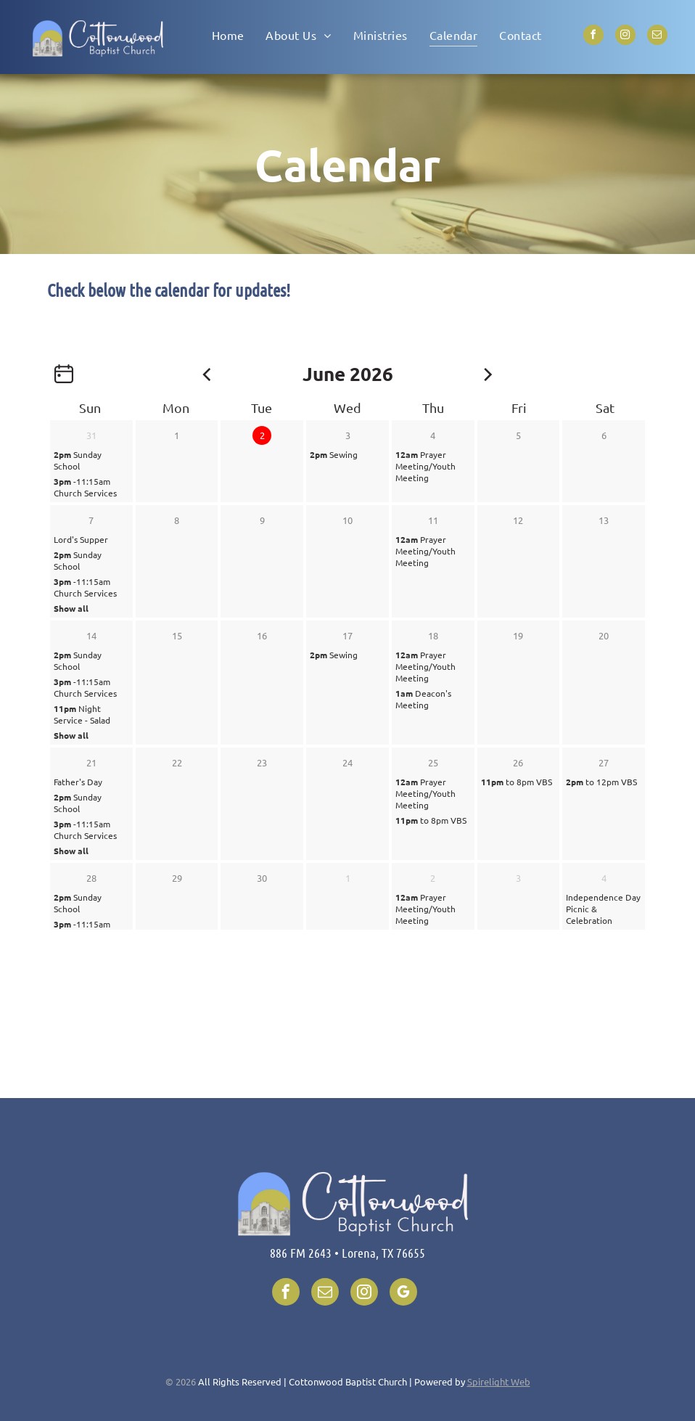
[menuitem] (228, 34)
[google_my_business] (403, 1293)
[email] (657, 37)
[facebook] (593, 37)
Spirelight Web (498, 1381)
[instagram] (625, 37)
